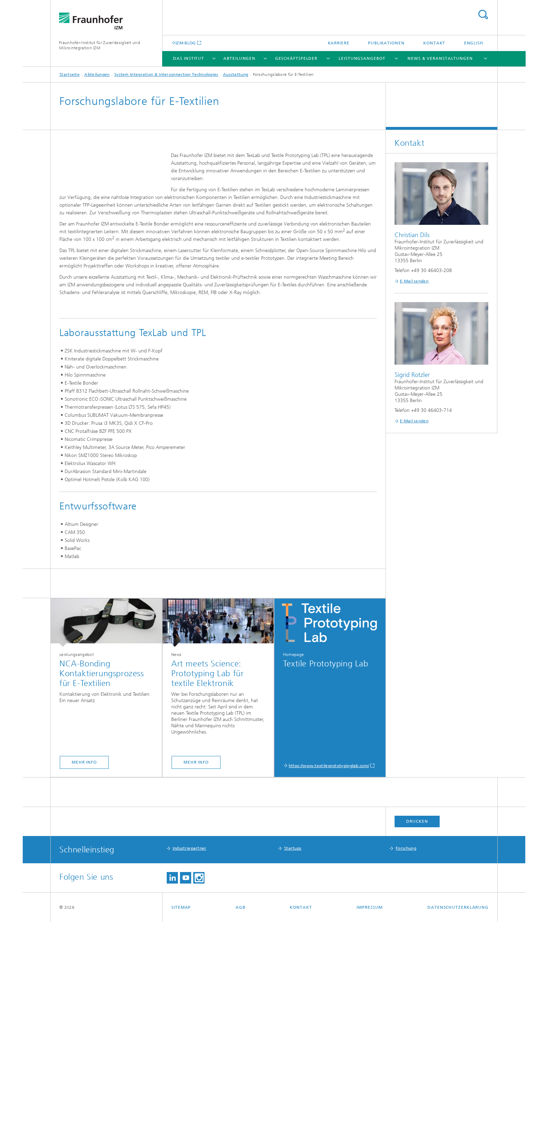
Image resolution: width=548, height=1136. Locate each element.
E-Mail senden (414, 281)
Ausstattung (235, 74)
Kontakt (434, 43)
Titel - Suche (483, 14)
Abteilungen (239, 58)
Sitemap (181, 1121)
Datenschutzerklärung (458, 1121)
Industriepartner (190, 1062)
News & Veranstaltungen (440, 58)
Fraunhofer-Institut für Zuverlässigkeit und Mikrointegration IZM (99, 45)
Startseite (69, 74)
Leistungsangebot (362, 58)
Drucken (417, 1035)
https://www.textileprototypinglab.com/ (329, 979)
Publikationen (386, 43)
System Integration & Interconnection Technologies (166, 74)
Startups (292, 1062)
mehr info (84, 976)
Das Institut (188, 58)
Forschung (406, 1062)
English (473, 43)
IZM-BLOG (185, 43)
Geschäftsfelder (296, 58)
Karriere (338, 43)
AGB (240, 1121)
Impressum (369, 1121)
